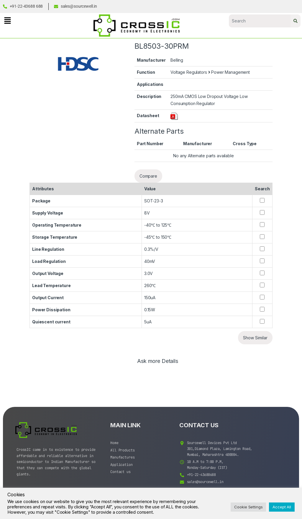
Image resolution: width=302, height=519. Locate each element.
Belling (176, 60)
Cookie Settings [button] (248, 507)
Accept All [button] (282, 507)
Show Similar (255, 337)
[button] (7, 20)
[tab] (157, 363)
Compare (148, 176)
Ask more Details (157, 361)
